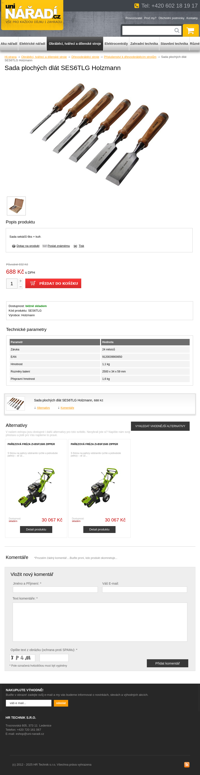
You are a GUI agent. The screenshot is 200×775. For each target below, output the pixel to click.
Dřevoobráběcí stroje (85, 57)
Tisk (81, 246)
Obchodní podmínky (171, 18)
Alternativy (43, 407)
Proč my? (150, 18)
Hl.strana (11, 57)
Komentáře (67, 407)
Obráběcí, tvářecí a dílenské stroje (44, 57)
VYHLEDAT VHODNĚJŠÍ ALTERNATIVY (160, 426)
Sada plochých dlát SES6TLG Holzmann (63, 400)
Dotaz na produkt (28, 246)
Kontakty (192, 18)
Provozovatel (133, 18)
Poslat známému (59, 246)
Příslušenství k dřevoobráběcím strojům (130, 57)
